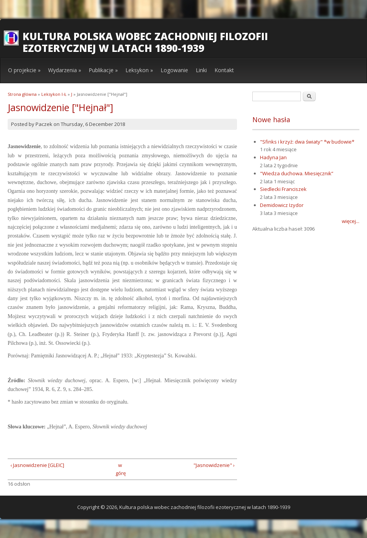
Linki (201, 70)
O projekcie (24, 70)
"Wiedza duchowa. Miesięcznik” (296, 173)
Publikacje (103, 70)
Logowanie (174, 70)
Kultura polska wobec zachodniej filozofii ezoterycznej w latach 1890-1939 (145, 42)
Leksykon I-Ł (54, 94)
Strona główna (22, 94)
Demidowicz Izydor (282, 205)
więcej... (350, 221)
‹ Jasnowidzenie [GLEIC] (37, 465)
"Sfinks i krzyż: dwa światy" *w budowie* (307, 141)
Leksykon (139, 70)
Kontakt (224, 70)
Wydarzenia (64, 70)
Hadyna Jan (273, 157)
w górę (119, 469)
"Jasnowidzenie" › (214, 465)
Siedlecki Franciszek (283, 189)
